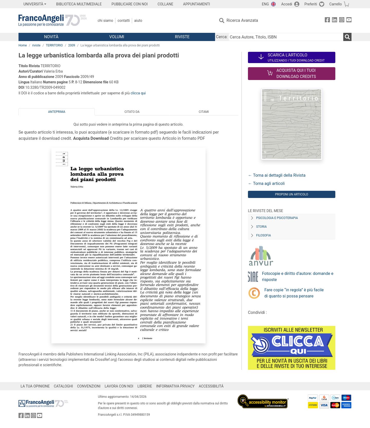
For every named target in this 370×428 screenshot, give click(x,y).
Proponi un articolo (291, 194)
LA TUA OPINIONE (35, 386)
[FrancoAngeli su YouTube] (348, 20)
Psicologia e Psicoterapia (277, 218)
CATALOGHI (63, 386)
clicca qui (138, 93)
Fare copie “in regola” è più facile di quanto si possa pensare (294, 292)
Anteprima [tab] (56, 112)
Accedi (286, 4)
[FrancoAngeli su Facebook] (327, 20)
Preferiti (310, 4)
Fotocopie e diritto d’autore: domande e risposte (298, 276)
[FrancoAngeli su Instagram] (341, 20)
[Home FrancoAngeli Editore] (52, 20)
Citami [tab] (204, 112)
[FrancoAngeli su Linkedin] (334, 20)
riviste (36, 45)
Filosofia (263, 235)
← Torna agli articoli (266, 183)
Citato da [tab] (132, 112)
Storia (261, 226)
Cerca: (222, 36)
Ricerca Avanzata (242, 20)
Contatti (123, 20)
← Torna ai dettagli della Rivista (277, 175)
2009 (71, 45)
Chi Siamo (105, 20)
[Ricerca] (347, 37)
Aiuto (138, 20)
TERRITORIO (54, 45)
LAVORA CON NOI (119, 386)
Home (22, 45)
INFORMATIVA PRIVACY (175, 386)
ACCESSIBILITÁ (211, 386)
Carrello (335, 4)
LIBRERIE (144, 386)
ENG (265, 4)
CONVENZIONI (88, 386)
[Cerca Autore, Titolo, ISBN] (286, 37)
